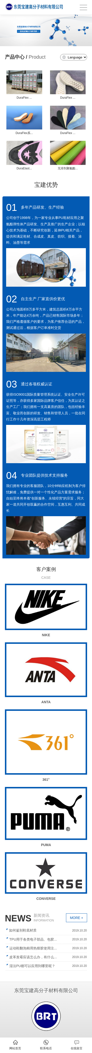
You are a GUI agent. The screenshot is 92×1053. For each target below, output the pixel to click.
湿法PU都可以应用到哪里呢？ (32, 966)
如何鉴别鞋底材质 (23, 930)
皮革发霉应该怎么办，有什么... (33, 957)
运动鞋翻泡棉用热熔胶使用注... (33, 948)
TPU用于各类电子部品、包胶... (33, 939)
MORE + (76, 918)
